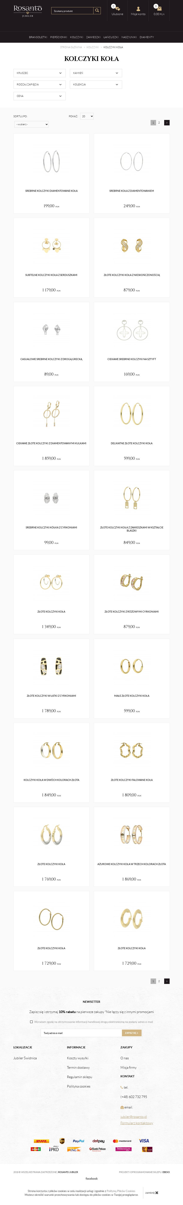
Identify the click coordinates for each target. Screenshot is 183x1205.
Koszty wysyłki (77, 1058)
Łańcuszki (111, 37)
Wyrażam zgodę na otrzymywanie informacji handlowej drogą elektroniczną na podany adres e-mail (93, 1022)
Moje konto (138, 11)
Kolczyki (77, 37)
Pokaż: (73, 116)
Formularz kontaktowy (136, 1123)
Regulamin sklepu (79, 1077)
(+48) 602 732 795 (133, 1097)
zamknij (152, 1193)
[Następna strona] (167, 122)
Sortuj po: (20, 116)
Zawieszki (93, 37)
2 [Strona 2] (159, 122)
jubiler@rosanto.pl (133, 1117)
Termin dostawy (78, 1067)
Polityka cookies (78, 1086)
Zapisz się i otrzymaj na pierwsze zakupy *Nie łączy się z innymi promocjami (91, 1012)
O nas (124, 1058)
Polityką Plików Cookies (121, 1191)
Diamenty (146, 37)
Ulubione (117, 10)
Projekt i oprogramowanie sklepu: (144, 1172)
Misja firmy (128, 1067)
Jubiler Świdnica (25, 1058)
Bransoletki (38, 37)
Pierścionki (59, 37)
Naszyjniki (129, 37)
